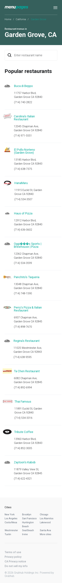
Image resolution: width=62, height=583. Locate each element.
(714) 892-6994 (23, 387)
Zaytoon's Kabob (25, 462)
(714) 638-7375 (23, 169)
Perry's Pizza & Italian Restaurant (28, 309)
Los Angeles (11, 518)
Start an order (50, 90)
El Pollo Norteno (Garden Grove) (24, 151)
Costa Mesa (11, 522)
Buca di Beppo (23, 86)
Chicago (44, 514)
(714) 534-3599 (23, 263)
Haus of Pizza (23, 213)
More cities (45, 534)
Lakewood (45, 522)
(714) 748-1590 (23, 293)
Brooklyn (26, 514)
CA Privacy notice (15, 561)
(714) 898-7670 (23, 326)
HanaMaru (21, 183)
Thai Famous (22, 401)
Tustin (8, 534)
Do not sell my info (16, 566)
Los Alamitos (46, 518)
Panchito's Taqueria (26, 277)
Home (8, 19)
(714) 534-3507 (23, 199)
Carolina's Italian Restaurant (24, 118)
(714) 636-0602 (23, 229)
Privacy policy (13, 556)
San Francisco (29, 518)
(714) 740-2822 (23, 102)
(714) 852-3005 (23, 448)
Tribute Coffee (23, 432)
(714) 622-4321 (23, 478)
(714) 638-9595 (23, 357)
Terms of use (13, 552)
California (21, 19)
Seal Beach (28, 530)
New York (10, 514)
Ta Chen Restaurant (27, 371)
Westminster (11, 530)
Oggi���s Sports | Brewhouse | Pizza (27, 245)
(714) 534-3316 (23, 417)
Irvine (25, 534)
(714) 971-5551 (23, 135)
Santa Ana (45, 530)
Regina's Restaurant (27, 341)
